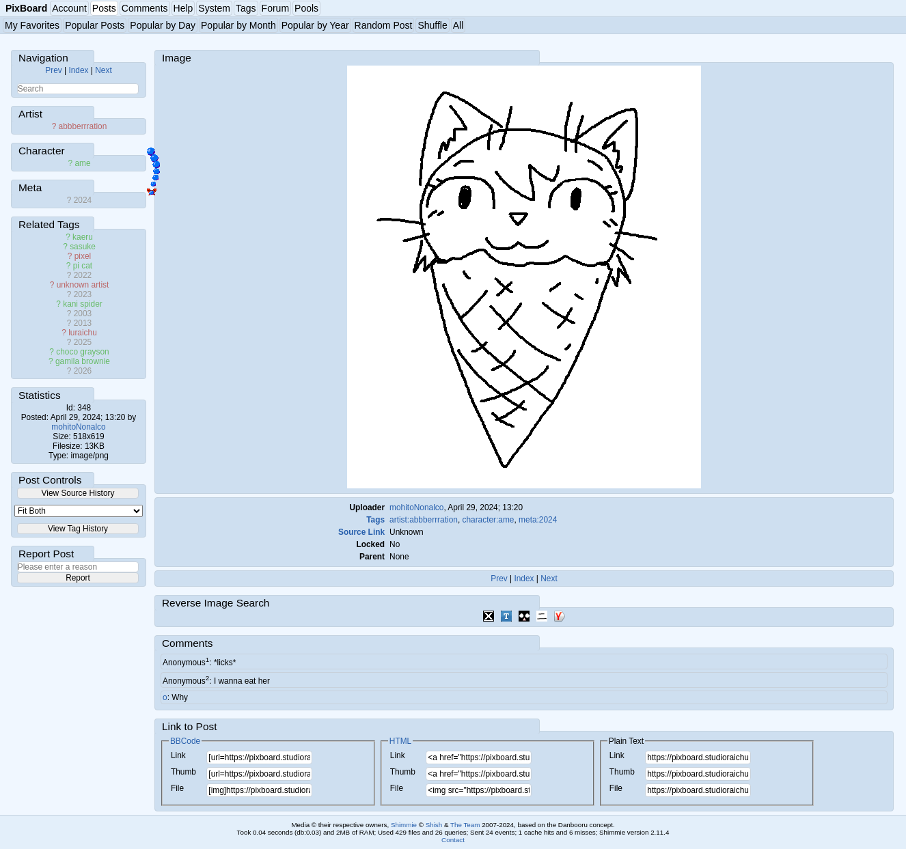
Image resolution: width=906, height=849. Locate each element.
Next (103, 70)
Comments (145, 8)
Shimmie (404, 825)
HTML (400, 741)
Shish (434, 825)
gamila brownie (82, 361)
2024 (83, 200)
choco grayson (82, 352)
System (214, 8)
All (458, 25)
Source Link (361, 532)
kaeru (82, 237)
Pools (306, 8)
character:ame (488, 520)
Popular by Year (315, 25)
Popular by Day (162, 25)
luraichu (82, 332)
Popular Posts (94, 25)
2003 (83, 313)
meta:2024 (538, 520)
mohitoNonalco (78, 427)
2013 (83, 323)
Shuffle (432, 25)
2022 (83, 275)
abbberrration (83, 126)
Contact (453, 840)
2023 (83, 294)
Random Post (384, 25)
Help (183, 8)
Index (78, 70)
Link (178, 755)
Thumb (183, 772)
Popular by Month (238, 25)
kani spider (82, 304)
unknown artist (83, 285)
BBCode (185, 741)
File (177, 788)
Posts (104, 8)
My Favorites (32, 25)
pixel (82, 256)
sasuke (83, 246)
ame (82, 163)
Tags (246, 8)
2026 (83, 371)
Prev (53, 70)
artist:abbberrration (423, 520)
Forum (275, 8)
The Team (465, 825)
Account (69, 8)
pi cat (82, 265)
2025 (83, 342)
